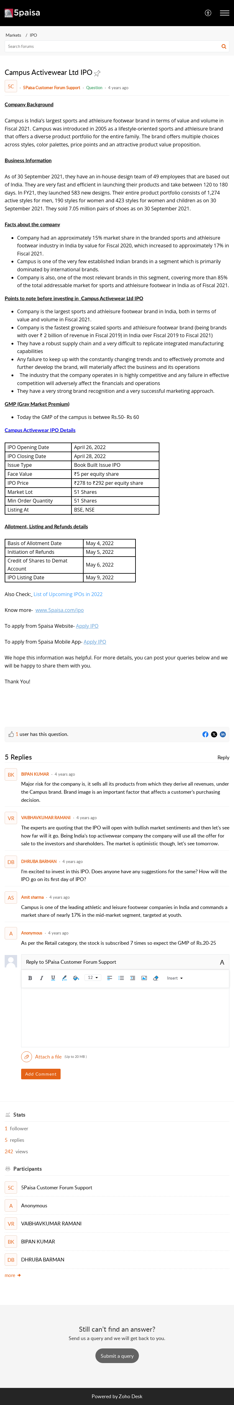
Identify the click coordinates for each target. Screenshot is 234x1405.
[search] (117, 46)
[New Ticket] (117, 1355)
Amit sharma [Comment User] (32, 897)
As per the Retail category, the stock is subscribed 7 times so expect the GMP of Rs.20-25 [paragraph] (118, 942)
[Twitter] (214, 735)
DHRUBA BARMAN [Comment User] (39, 861)
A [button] (222, 962)
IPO (33, 35)
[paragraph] (117, 409)
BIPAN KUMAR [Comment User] (35, 774)
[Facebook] (205, 735)
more (13, 1275)
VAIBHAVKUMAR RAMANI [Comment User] (46, 817)
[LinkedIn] (223, 735)
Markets (13, 35)
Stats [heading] (19, 1114)
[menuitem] (208, 13)
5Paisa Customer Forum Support (51, 87)
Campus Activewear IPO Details (40, 430)
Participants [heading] (27, 1168)
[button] (208, 13)
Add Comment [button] (41, 1074)
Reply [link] (223, 757)
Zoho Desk (130, 1396)
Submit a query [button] (117, 1355)
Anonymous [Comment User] (31, 933)
